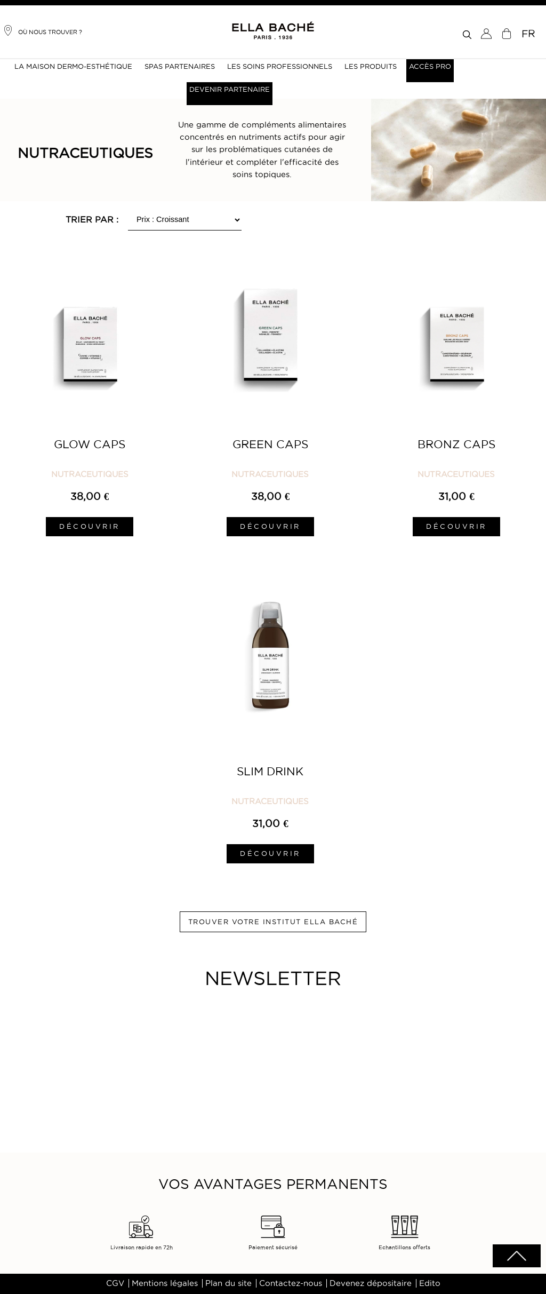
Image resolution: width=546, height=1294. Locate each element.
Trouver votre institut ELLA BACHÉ (273, 921)
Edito (429, 1283)
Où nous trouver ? (42, 30)
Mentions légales (165, 1283)
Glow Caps (89, 444)
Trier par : (92, 219)
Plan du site (228, 1283)
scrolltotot (517, 1255)
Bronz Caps (456, 444)
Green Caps (270, 444)
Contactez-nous (290, 1283)
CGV (115, 1283)
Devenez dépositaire (371, 1283)
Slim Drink (270, 771)
